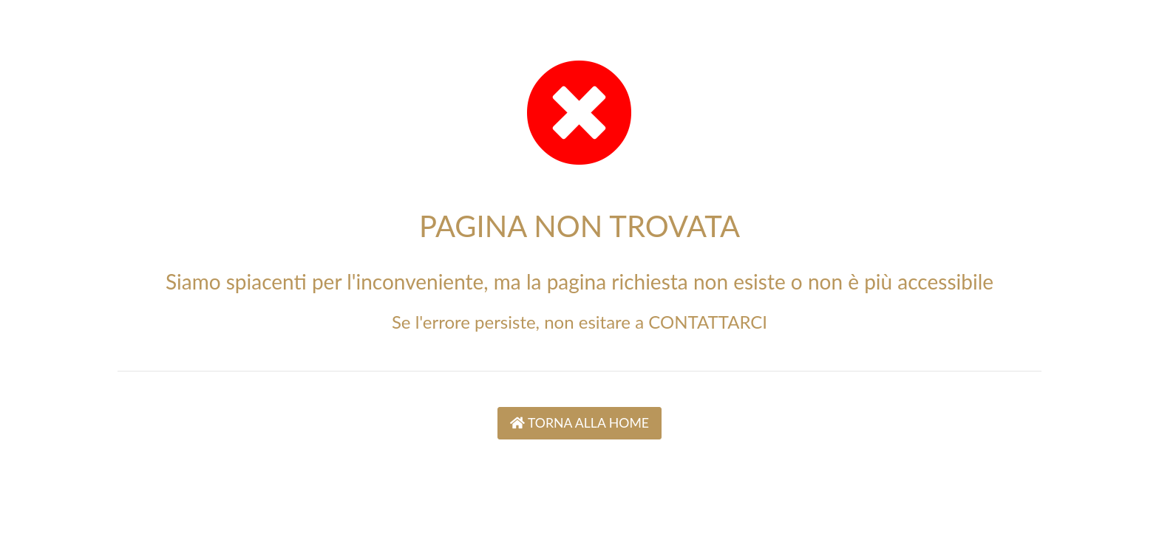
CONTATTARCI (707, 321)
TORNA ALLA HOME (579, 423)
